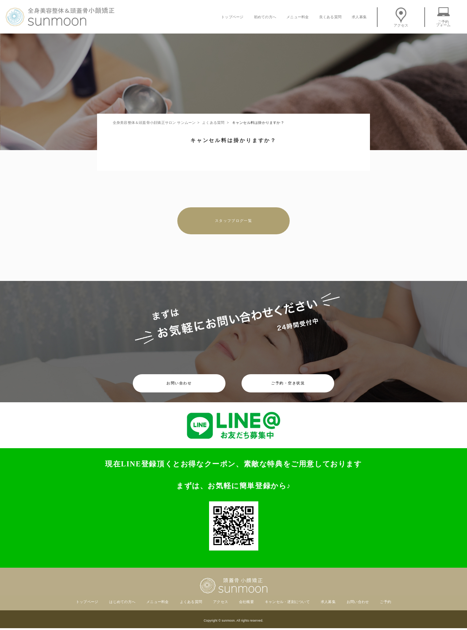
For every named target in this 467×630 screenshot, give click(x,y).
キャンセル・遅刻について (287, 602)
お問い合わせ (179, 383)
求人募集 (359, 17)
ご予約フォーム (443, 17)
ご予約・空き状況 (288, 383)
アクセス (401, 17)
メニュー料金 (297, 17)
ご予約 (385, 602)
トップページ (232, 17)
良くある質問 (330, 17)
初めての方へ (265, 17)
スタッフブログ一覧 (233, 221)
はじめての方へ (122, 602)
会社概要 (246, 602)
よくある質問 (191, 602)
